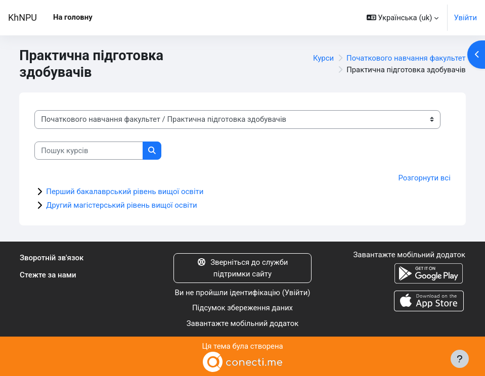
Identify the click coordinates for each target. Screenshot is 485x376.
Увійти (465, 17)
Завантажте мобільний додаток (243, 323)
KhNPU (22, 17)
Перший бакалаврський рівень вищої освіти (124, 191)
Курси (323, 58)
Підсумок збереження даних (242, 307)
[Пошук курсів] (88, 151)
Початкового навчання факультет (406, 58)
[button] (403, 17)
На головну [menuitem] (73, 17)
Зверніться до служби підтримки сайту (242, 268)
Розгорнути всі (425, 177)
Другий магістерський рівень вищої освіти (121, 205)
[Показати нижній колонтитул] (460, 359)
